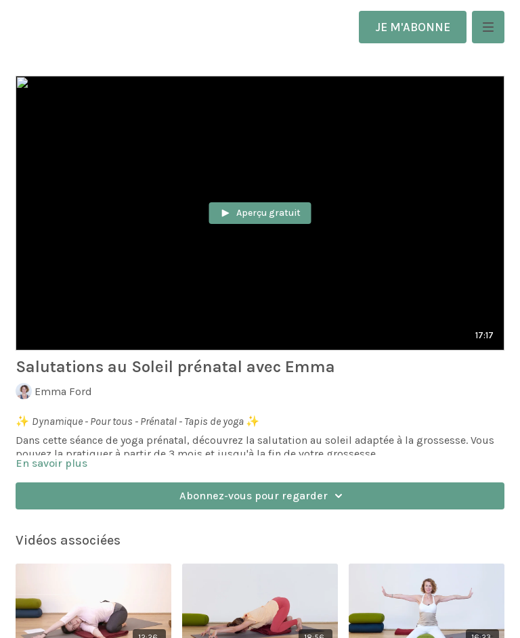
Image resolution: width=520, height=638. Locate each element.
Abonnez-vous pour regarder (263, 496)
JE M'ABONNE (412, 27)
